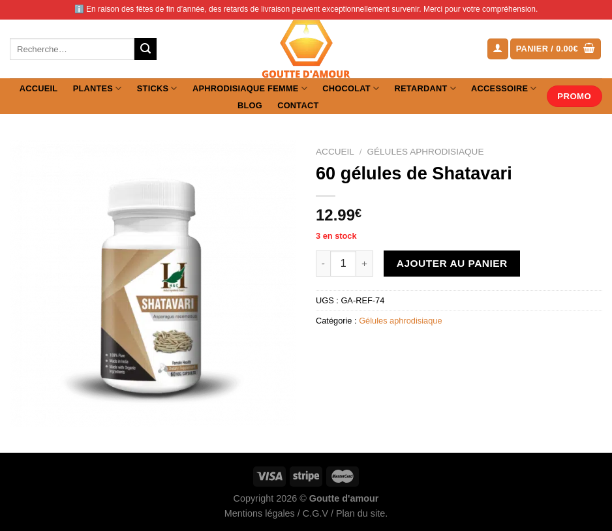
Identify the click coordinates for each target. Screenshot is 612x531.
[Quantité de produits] (343, 263)
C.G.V (315, 513)
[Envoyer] (145, 49)
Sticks (157, 88)
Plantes (97, 88)
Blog (249, 105)
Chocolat (350, 88)
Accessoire (504, 88)
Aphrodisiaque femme (249, 88)
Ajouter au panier (452, 263)
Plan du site (360, 513)
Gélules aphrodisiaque (425, 152)
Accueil (39, 88)
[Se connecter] (497, 49)
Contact (297, 105)
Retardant (424, 88)
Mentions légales (259, 513)
